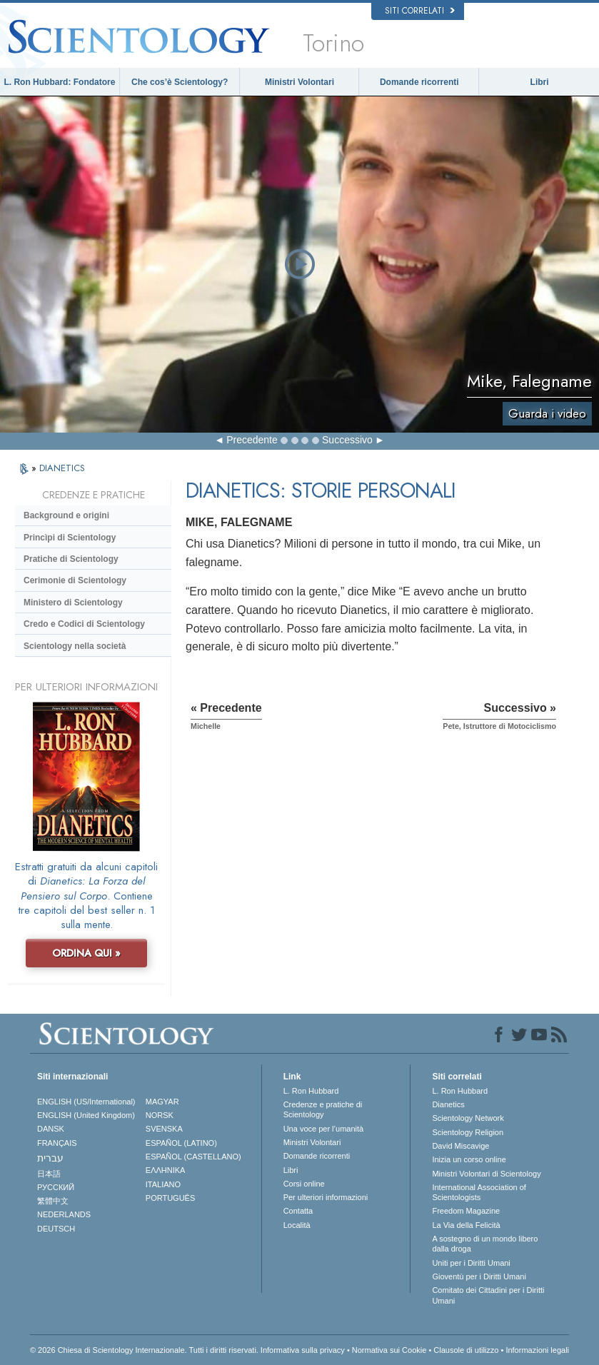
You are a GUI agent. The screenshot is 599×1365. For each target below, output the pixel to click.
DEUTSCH (56, 1228)
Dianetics (448, 1104)
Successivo (347, 439)
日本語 (49, 1173)
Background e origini (66, 515)
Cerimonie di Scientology (75, 580)
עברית (50, 1158)
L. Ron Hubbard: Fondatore (59, 82)
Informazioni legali (537, 1350)
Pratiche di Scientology (71, 559)
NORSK (159, 1115)
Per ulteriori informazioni (325, 1197)
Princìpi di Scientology (70, 538)
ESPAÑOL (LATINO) (181, 1143)
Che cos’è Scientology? (179, 82)
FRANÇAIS (57, 1143)
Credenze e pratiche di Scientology (323, 1109)
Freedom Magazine (466, 1211)
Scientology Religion (467, 1132)
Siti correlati (420, 10)
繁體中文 (53, 1201)
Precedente (252, 439)
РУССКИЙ (55, 1187)
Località (297, 1225)
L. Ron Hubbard (311, 1091)
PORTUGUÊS (170, 1198)
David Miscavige (460, 1146)
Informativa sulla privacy (303, 1350)
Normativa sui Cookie (389, 1350)
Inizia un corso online (468, 1159)
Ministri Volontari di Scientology (486, 1173)
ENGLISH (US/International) (86, 1101)
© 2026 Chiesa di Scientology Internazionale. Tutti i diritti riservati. (144, 1350)
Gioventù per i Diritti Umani (478, 1276)
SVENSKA (164, 1128)
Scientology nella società (75, 646)
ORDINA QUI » (86, 953)
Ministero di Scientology (73, 603)
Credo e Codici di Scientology (84, 624)
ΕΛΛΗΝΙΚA (166, 1170)
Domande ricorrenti (419, 82)
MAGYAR (162, 1101)
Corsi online (304, 1183)
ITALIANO (163, 1184)
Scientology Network (467, 1118)
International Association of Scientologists (478, 1192)
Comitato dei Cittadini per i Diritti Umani (488, 1295)
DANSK (50, 1128)
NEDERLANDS (64, 1214)
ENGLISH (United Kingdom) (86, 1115)
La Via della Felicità (466, 1225)
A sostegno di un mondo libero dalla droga (485, 1243)
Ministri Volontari (299, 82)
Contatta (298, 1211)
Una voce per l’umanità (323, 1128)
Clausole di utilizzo (465, 1350)
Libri (539, 82)
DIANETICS (62, 468)
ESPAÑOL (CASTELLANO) (193, 1156)
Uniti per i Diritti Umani (471, 1263)
